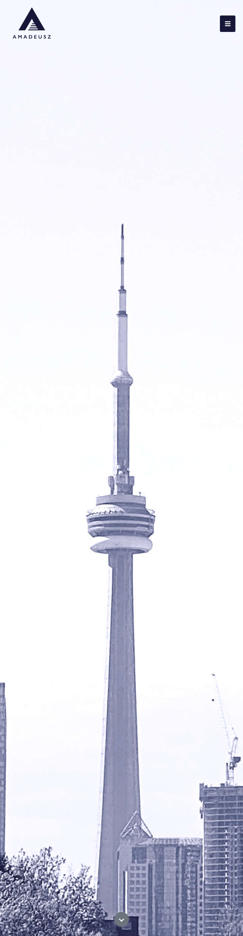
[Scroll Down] (121, 922)
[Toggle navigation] (228, 23)
